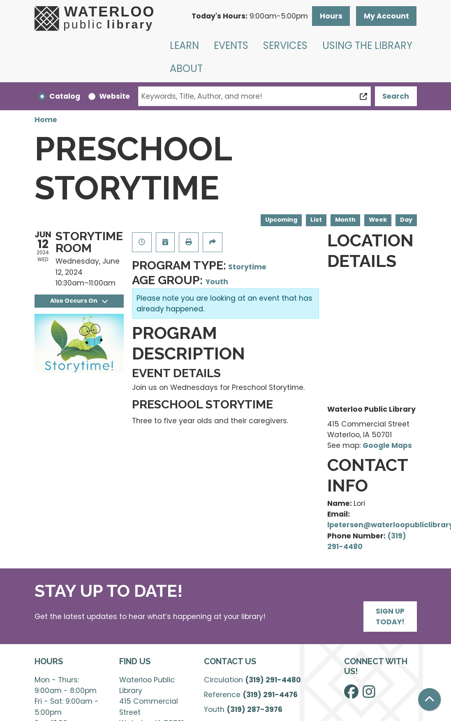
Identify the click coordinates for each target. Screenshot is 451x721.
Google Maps (387, 445)
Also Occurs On (79, 301)
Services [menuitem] (285, 45)
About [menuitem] (186, 68)
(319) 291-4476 (270, 695)
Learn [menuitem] (184, 45)
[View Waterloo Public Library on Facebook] (351, 695)
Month (345, 220)
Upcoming (281, 220)
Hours (331, 16)
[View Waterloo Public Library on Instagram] (369, 695)
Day (406, 220)
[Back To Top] (429, 699)
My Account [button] (386, 16)
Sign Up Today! (390, 616)
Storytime (247, 267)
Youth (217, 282)
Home (46, 120)
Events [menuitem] (231, 45)
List (316, 220)
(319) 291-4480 (273, 680)
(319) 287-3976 (254, 709)
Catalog (64, 96)
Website (114, 96)
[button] (250, 16)
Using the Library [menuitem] (367, 45)
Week (378, 220)
